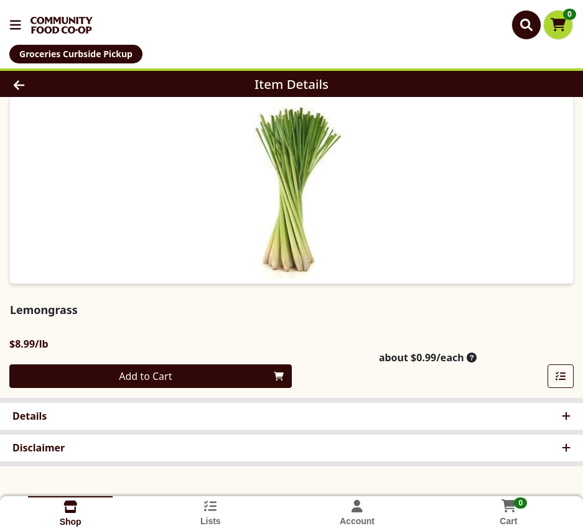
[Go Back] (80, 84)
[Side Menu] (15, 25)
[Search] (526, 25)
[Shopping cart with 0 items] (558, 25)
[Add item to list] (561, 376)
